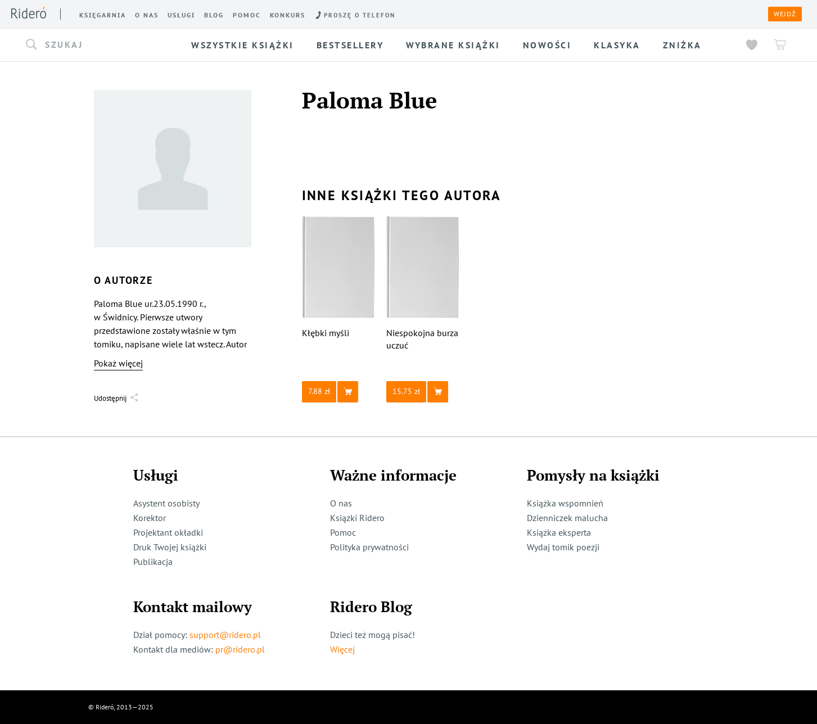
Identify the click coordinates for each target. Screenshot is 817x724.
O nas (341, 503)
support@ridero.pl (225, 634)
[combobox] (98, 45)
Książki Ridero (357, 517)
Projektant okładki (168, 532)
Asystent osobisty (166, 503)
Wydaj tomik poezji (563, 547)
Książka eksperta (559, 532)
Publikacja (153, 561)
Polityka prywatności (369, 547)
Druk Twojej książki (169, 547)
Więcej (342, 649)
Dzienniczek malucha (567, 517)
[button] (98, 45)
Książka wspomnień (565, 503)
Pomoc (343, 532)
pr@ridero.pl (240, 649)
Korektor (149, 517)
